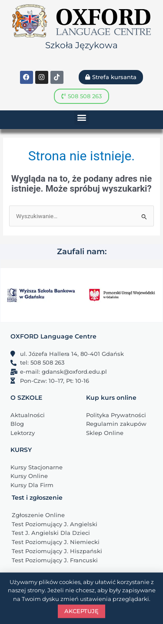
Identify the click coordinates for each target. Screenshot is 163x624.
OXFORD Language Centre (53, 336)
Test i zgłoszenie (37, 497)
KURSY (21, 449)
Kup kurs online (111, 397)
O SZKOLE (26, 397)
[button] (81, 117)
